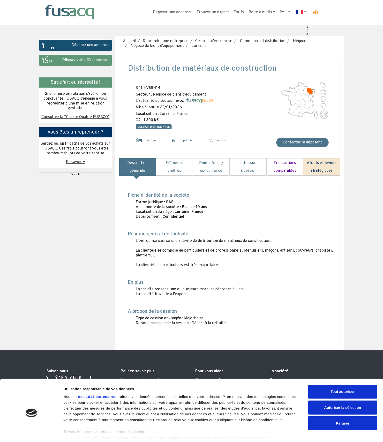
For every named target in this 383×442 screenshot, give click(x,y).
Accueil (129, 41)
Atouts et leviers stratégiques (321, 167)
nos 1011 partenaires (97, 377)
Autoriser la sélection (342, 388)
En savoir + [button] (75, 162)
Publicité (307, 30)
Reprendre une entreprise (165, 41)
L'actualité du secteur (155, 100)
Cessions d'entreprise (213, 41)
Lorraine (198, 46)
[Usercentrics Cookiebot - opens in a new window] (31, 432)
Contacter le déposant (302, 142)
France (182, 114)
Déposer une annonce (172, 12)
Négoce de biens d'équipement (156, 46)
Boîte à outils (260, 12)
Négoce (298, 41)
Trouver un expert (213, 12)
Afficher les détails (266, 432)
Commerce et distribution (261, 41)
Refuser (342, 404)
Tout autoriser (342, 372)
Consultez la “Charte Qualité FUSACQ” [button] (75, 117)
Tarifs (239, 12)
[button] (315, 12)
